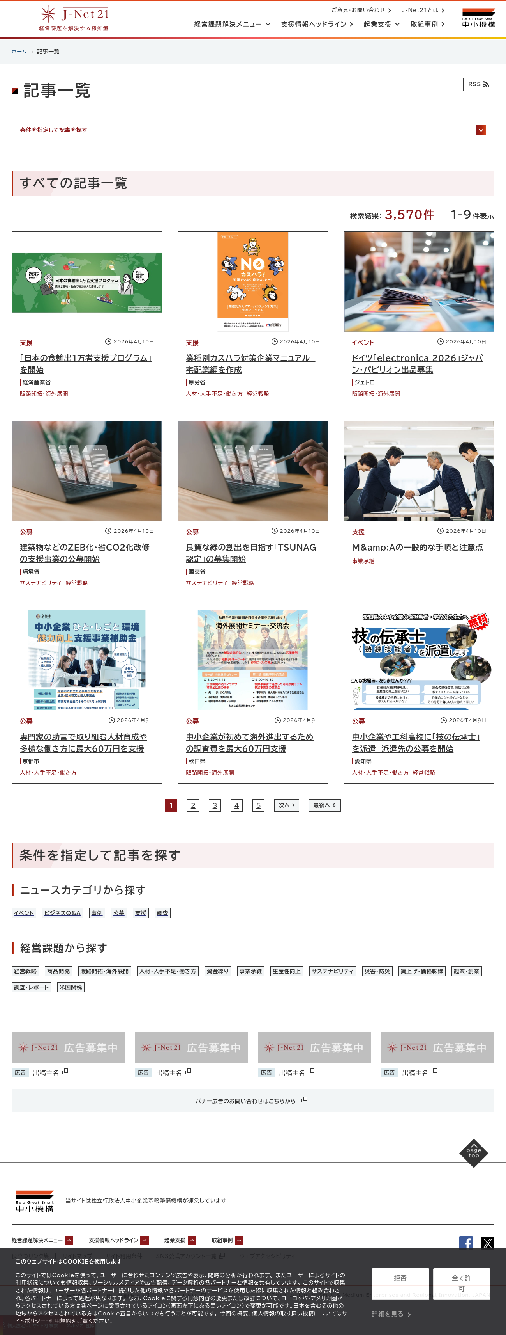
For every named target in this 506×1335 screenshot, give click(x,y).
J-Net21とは (418, 11)
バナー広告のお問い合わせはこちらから (252, 1115)
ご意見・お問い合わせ (357, 11)
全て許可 (461, 1286)
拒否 (400, 1286)
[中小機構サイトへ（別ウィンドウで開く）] (478, 18)
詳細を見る (388, 1306)
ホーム (20, 51)
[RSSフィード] (477, 84)
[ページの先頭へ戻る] (467, 1175)
